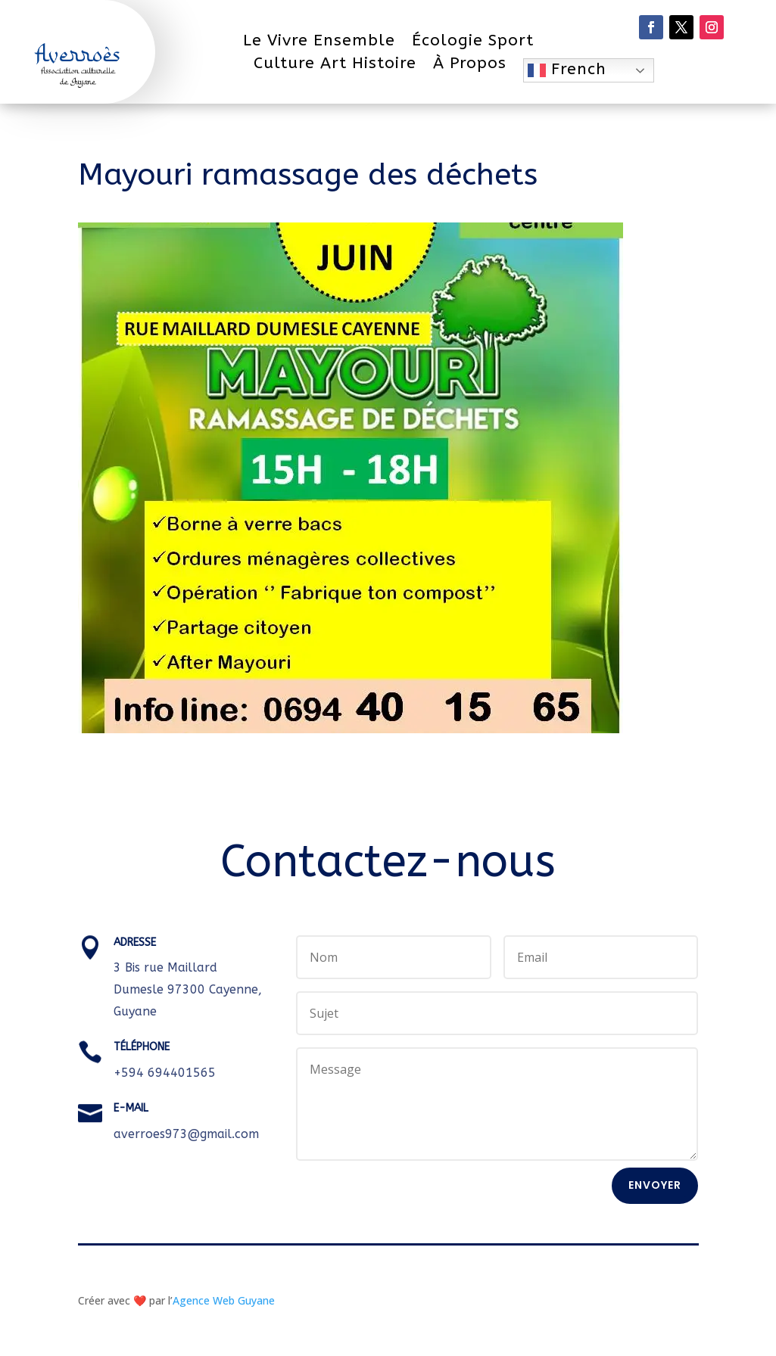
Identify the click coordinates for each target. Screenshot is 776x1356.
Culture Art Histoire (335, 65)
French (567, 69)
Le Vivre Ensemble (319, 43)
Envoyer (654, 1185)
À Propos (469, 65)
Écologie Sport (473, 43)
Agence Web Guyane (224, 1300)
